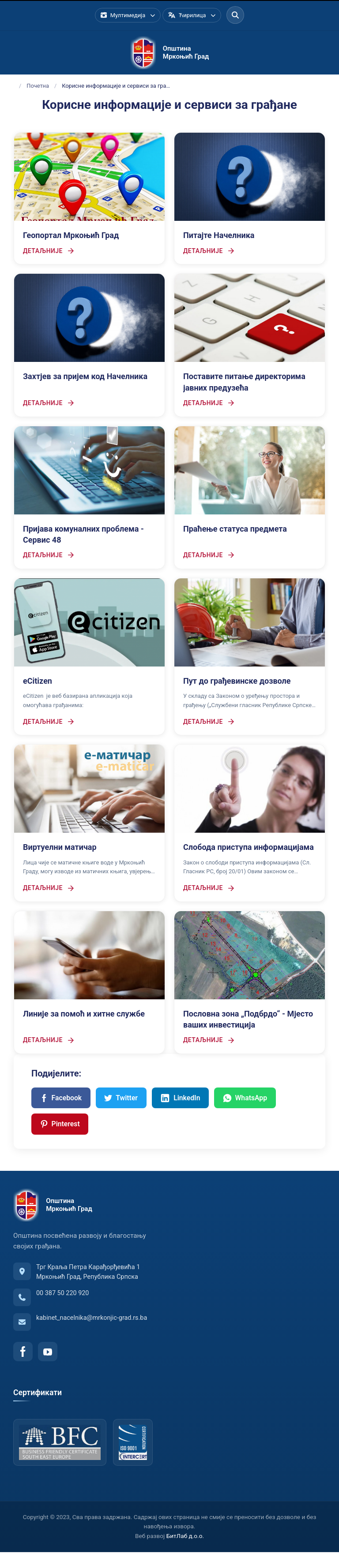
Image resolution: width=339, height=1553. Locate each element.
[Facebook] (23, 1353)
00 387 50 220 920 (62, 1294)
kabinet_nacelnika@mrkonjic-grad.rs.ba (91, 1319)
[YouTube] (47, 1353)
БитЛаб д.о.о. (185, 1537)
